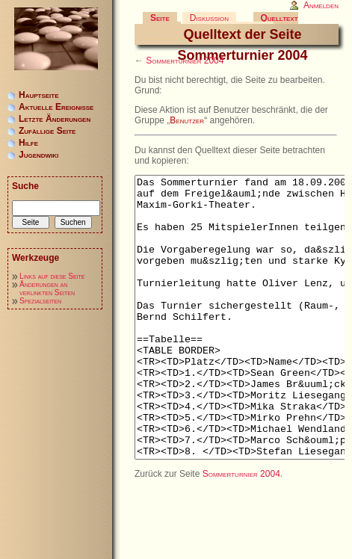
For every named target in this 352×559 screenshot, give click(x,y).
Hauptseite (39, 95)
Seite (160, 18)
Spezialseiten (40, 301)
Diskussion (209, 18)
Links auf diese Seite (51, 276)
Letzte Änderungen (54, 119)
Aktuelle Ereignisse (56, 107)
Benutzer (187, 120)
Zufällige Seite (47, 131)
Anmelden (321, 5)
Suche (25, 186)
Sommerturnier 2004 (184, 60)
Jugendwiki (38, 154)
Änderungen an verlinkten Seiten (47, 288)
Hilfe (28, 143)
